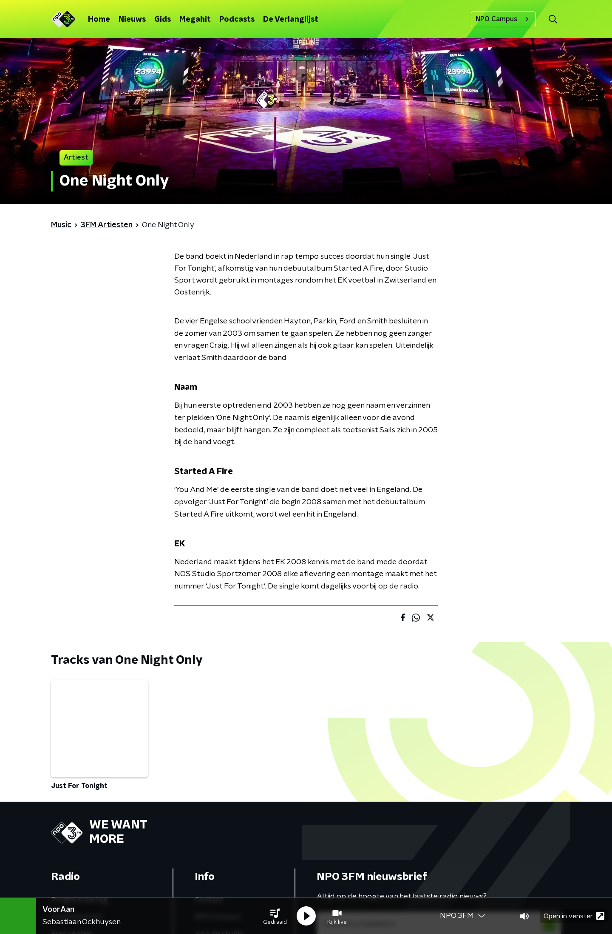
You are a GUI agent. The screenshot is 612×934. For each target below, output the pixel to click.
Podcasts (237, 19)
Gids (162, 19)
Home (99, 19)
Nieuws (132, 19)
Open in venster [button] (574, 916)
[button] (275, 916)
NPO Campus (503, 19)
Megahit (195, 19)
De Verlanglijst (290, 19)
